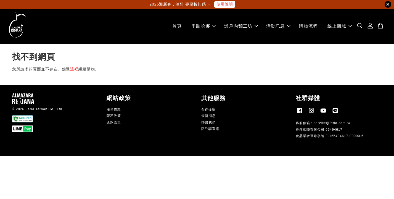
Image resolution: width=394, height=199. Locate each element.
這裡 (74, 69)
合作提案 (208, 109)
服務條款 (114, 109)
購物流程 (308, 26)
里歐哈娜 (203, 26)
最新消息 (208, 116)
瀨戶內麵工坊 (241, 26)
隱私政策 (114, 116)
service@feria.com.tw (332, 123)
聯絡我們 (208, 122)
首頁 (177, 26)
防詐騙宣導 (210, 129)
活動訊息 (278, 26)
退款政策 (114, 122)
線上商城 (339, 26)
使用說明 (224, 4)
